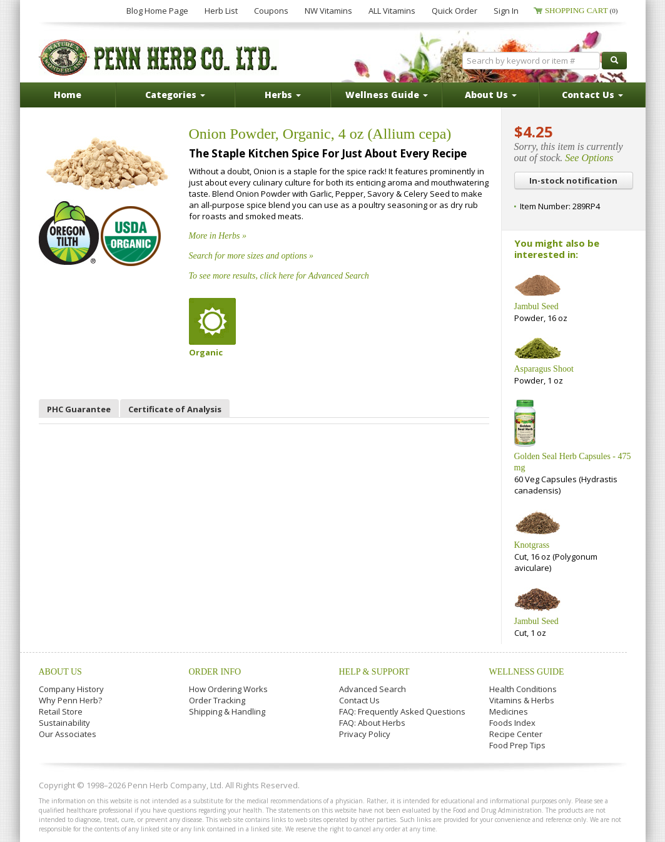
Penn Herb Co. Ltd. (159, 57)
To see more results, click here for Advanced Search (279, 275)
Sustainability (64, 722)
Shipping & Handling (227, 711)
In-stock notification (573, 180)
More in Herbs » (217, 235)
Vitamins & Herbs (521, 700)
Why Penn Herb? (70, 700)
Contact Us (359, 700)
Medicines (508, 711)
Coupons (271, 10)
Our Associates (67, 734)
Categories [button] (175, 95)
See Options (589, 157)
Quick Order (454, 10)
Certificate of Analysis (174, 409)
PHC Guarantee (79, 409)
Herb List (221, 10)
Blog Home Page (157, 10)
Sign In (506, 10)
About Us (60, 671)
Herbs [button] (283, 95)
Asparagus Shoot (544, 369)
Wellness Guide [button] (386, 95)
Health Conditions (523, 689)
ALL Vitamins (391, 10)
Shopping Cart (581, 10)
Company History (71, 689)
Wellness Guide (526, 671)
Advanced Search (372, 689)
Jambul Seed (536, 306)
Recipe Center (515, 734)
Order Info (215, 671)
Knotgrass (532, 545)
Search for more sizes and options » (251, 255)
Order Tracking (217, 700)
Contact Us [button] (592, 95)
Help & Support (374, 671)
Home (67, 95)
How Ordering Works (228, 689)
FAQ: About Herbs (372, 722)
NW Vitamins (328, 10)
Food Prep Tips (517, 745)
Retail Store (61, 711)
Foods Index (512, 722)
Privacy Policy (364, 734)
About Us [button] (491, 95)
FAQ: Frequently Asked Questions (402, 711)
